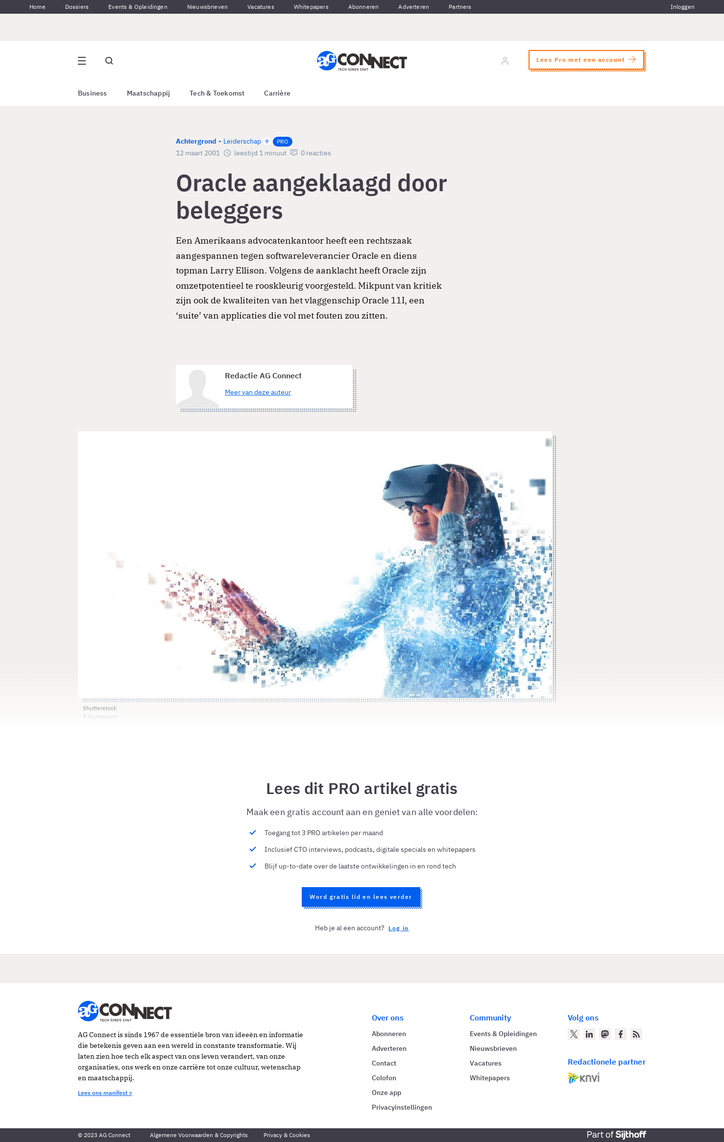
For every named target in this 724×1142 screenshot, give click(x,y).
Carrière (277, 93)
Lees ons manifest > (105, 1092)
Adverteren (413, 6)
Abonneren (363, 6)
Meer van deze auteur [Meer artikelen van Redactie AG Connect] (258, 392)
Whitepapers (311, 6)
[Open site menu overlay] (82, 61)
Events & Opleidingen (138, 6)
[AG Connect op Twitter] (573, 1034)
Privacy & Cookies (287, 1135)
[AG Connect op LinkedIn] (589, 1034)
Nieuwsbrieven (207, 6)
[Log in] (505, 61)
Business (92, 93)
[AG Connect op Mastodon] (605, 1034)
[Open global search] (109, 61)
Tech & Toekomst (217, 93)
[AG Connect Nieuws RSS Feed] (636, 1034)
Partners (460, 6)
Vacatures (260, 6)
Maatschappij (148, 93)
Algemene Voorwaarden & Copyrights (199, 1135)
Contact (384, 1063)
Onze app (386, 1092)
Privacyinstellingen (402, 1107)
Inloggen (683, 6)
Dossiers (77, 6)
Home (37, 6)
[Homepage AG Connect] (362, 60)
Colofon (384, 1077)
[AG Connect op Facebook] (621, 1034)
